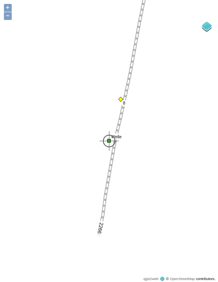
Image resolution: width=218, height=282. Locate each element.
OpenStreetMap (182, 279)
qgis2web (150, 279)
